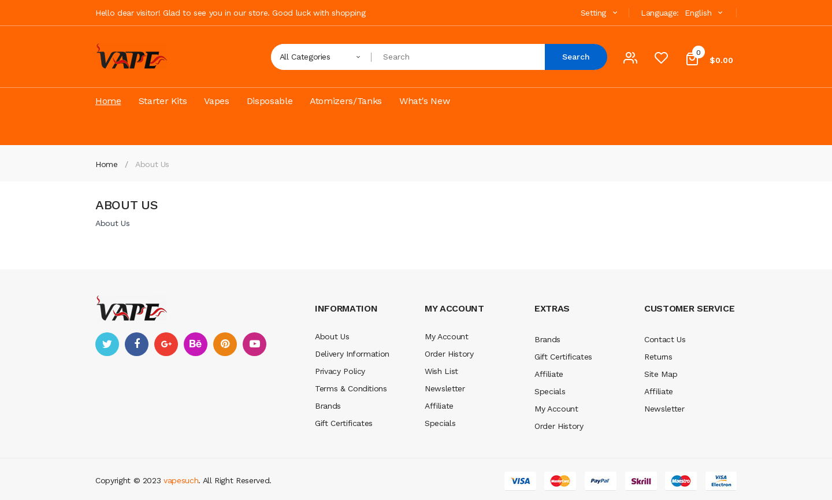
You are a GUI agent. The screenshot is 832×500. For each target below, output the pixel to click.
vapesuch (181, 480)
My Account (447, 336)
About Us (152, 164)
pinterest (225, 344)
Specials (440, 423)
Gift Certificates (344, 423)
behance (195, 344)
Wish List (441, 371)
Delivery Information (352, 353)
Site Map (660, 374)
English (705, 12)
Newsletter (445, 388)
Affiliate (439, 405)
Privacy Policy (340, 371)
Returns (658, 356)
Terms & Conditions (351, 388)
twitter (107, 344)
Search (576, 56)
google (166, 344)
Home (106, 164)
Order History (449, 353)
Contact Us (665, 339)
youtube (254, 344)
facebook (136, 344)
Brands (328, 405)
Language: (660, 12)
